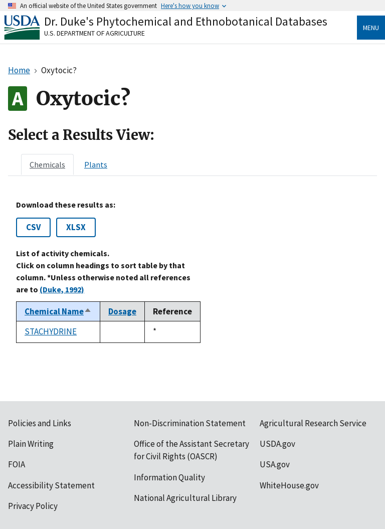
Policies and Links (39, 423)
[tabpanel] (192, 271)
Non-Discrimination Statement (190, 423)
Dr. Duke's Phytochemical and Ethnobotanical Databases (185, 21)
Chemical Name (58, 311)
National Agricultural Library (185, 497)
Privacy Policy (33, 505)
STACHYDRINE (51, 331)
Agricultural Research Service (313, 423)
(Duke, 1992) (62, 289)
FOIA (16, 464)
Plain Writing (31, 443)
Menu (371, 27)
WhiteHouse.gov (289, 485)
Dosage (122, 311)
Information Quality (169, 477)
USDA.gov (277, 443)
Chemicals (47, 164)
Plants (95, 164)
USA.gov (275, 464)
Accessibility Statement (51, 485)
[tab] (47, 164)
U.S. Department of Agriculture (94, 33)
